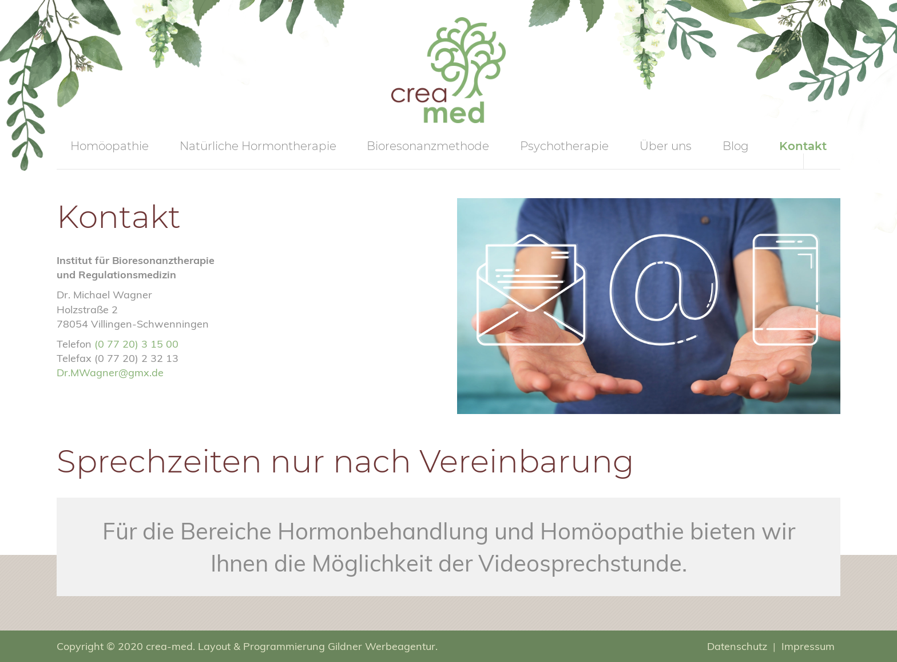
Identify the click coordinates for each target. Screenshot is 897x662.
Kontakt (803, 146)
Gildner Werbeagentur (381, 646)
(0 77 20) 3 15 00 (136, 343)
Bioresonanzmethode (428, 146)
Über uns (666, 146)
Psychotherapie (564, 146)
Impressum (808, 646)
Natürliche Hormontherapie (258, 146)
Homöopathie (109, 146)
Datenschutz (737, 646)
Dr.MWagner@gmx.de (110, 372)
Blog (736, 146)
